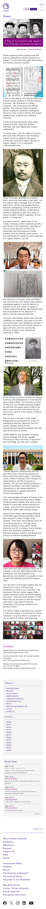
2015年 (9, 724)
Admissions (8, 845)
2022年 (9, 743)
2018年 (9, 732)
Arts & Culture (12, 693)
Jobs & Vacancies (11, 891)
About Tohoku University (15, 838)
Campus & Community (15, 699)
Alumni (9, 704)
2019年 (9, 735)
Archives (37, 814)
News (5, 854)
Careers (9, 709)
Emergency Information (14, 894)
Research (9, 691)
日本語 (27, 9)
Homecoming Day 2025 (14, 810)
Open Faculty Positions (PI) (16, 706)
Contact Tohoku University (15, 888)
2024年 (9, 748)
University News (35, 49)
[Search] (41, 9)
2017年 (9, 730)
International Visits (13, 701)
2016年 (9, 727)
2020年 (9, 737)
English (33, 9)
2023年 (9, 745)
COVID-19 (10, 712)
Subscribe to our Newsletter (16, 879)
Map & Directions (11, 885)
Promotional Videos (12, 876)
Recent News (11, 761)
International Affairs (12, 863)
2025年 (9, 750)
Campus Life (9, 851)
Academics (8, 842)
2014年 (9, 722)
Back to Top (38, 829)
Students (7, 866)
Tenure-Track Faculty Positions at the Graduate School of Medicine (19, 772)
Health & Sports (12, 696)
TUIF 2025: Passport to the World (18, 802)
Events (6, 858)
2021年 (9, 740)
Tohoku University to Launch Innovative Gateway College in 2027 (20, 792)
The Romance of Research (15, 873)
